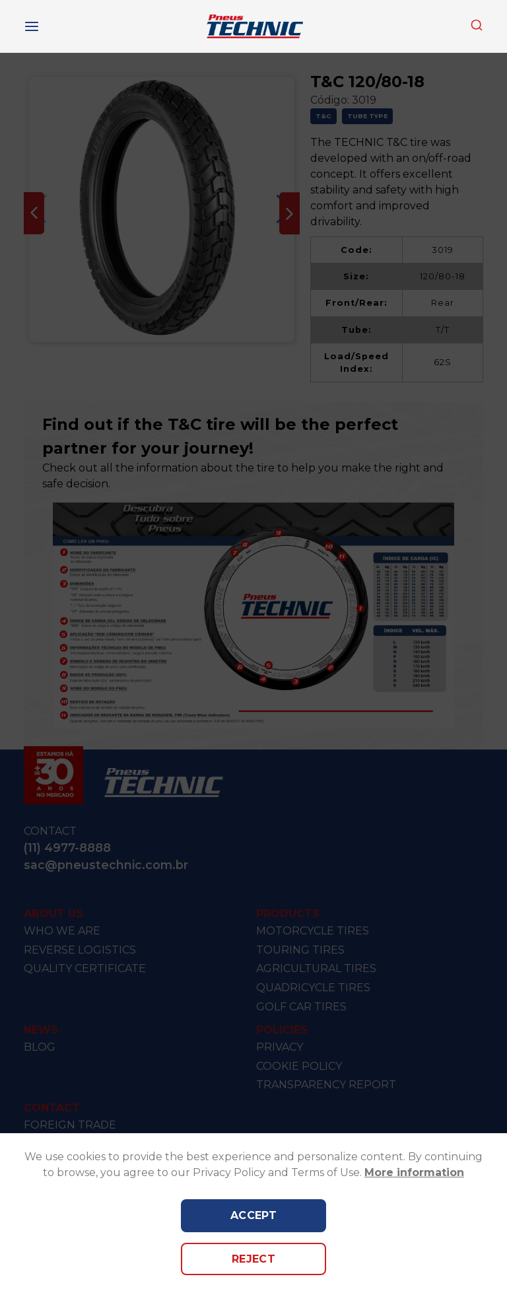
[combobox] (476, 26)
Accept (253, 1215)
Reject (254, 1259)
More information (414, 1172)
